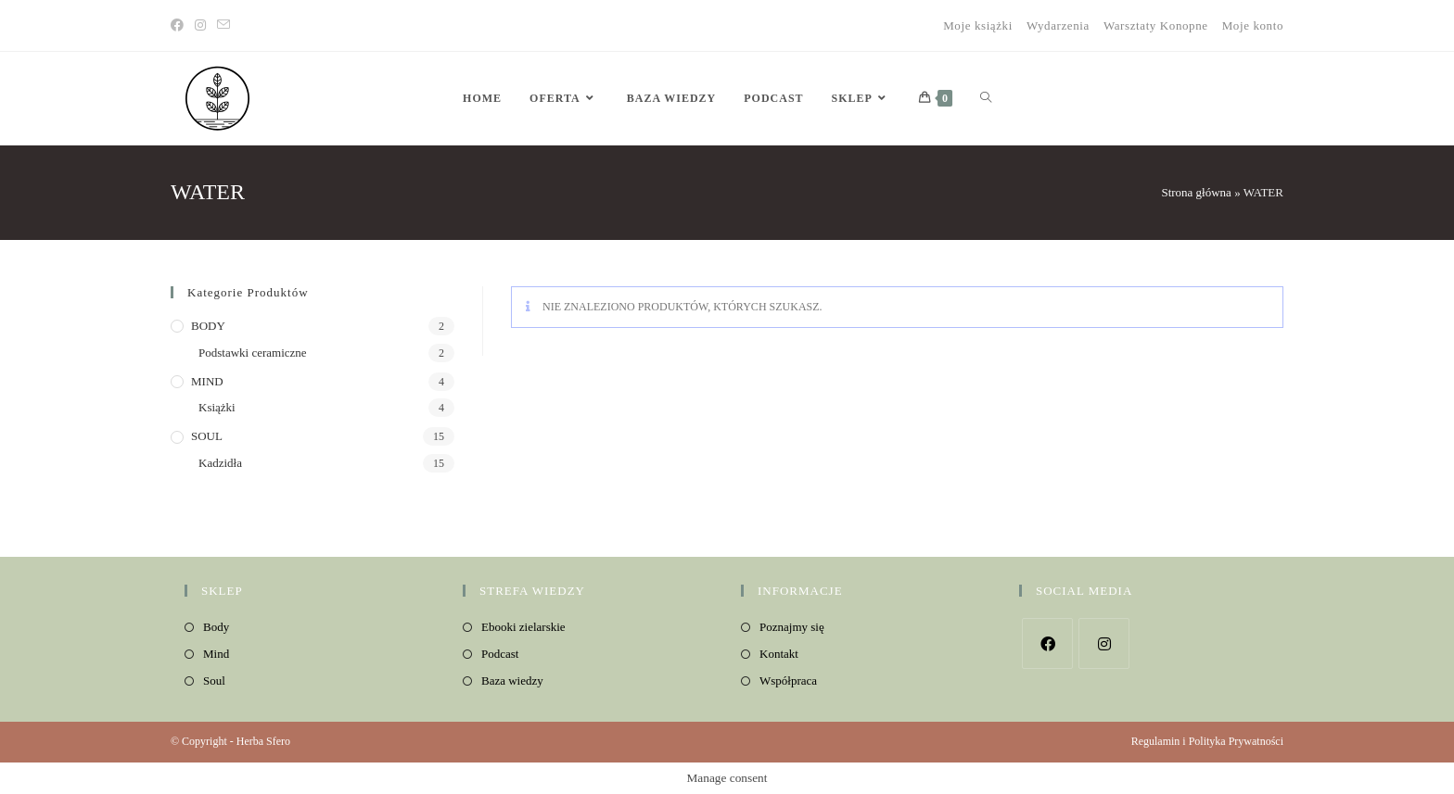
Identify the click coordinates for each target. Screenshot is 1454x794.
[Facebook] (180, 26)
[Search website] (985, 98)
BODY (208, 326)
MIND (207, 381)
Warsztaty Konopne (1155, 25)
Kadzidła (220, 463)
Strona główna (1196, 192)
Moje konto (1252, 25)
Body (216, 627)
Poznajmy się (791, 627)
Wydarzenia (1058, 25)
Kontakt (778, 654)
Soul (214, 680)
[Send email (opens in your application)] (223, 26)
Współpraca (788, 680)
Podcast (499, 654)
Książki (217, 407)
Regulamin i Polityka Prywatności (1207, 741)
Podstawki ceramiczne (252, 352)
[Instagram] (200, 26)
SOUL (207, 436)
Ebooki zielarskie (523, 627)
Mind (216, 654)
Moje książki (978, 25)
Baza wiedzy (512, 680)
